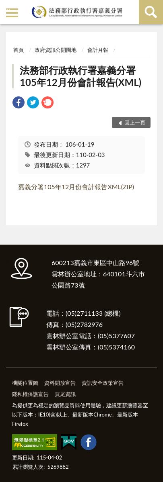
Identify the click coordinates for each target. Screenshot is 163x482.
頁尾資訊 (65, 394)
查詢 (151, 12)
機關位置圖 (25, 383)
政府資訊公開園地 (55, 50)
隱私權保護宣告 (30, 394)
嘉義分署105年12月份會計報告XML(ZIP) (76, 186)
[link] (18, 103)
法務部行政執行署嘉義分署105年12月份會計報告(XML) (80, 76)
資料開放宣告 (60, 383)
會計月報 (97, 50)
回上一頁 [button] (134, 122)
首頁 (18, 50)
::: (7, 7)
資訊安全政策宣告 (103, 383)
